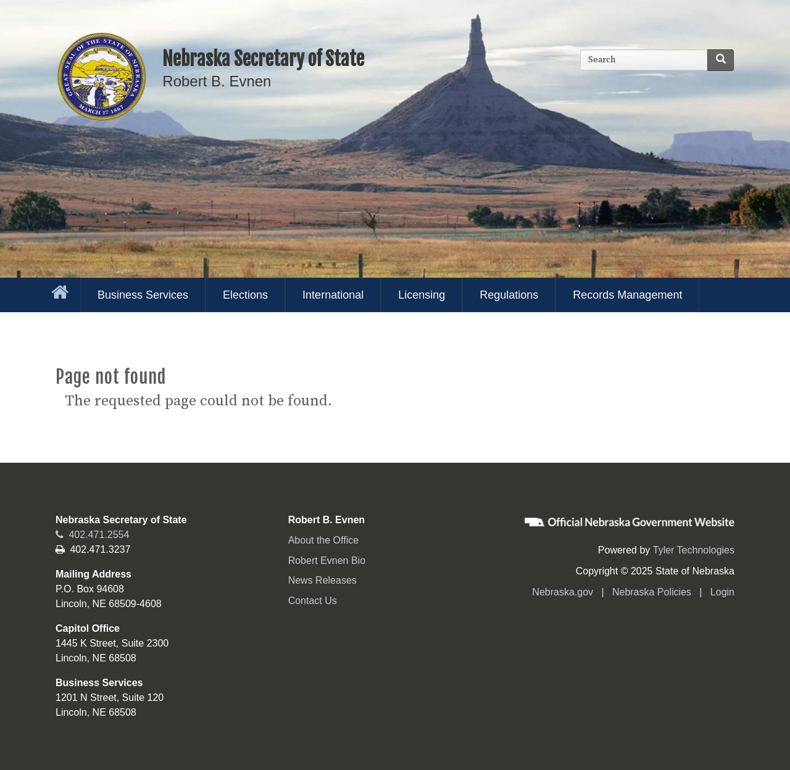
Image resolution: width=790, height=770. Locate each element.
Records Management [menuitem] (627, 295)
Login (722, 592)
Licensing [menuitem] (421, 295)
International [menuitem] (333, 295)
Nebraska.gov (562, 592)
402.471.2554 (92, 534)
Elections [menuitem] (245, 295)
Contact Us (312, 600)
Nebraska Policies (651, 592)
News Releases (322, 580)
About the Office (323, 540)
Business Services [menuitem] (143, 295)
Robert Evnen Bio (326, 560)
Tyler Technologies (693, 550)
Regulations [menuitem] (509, 295)
